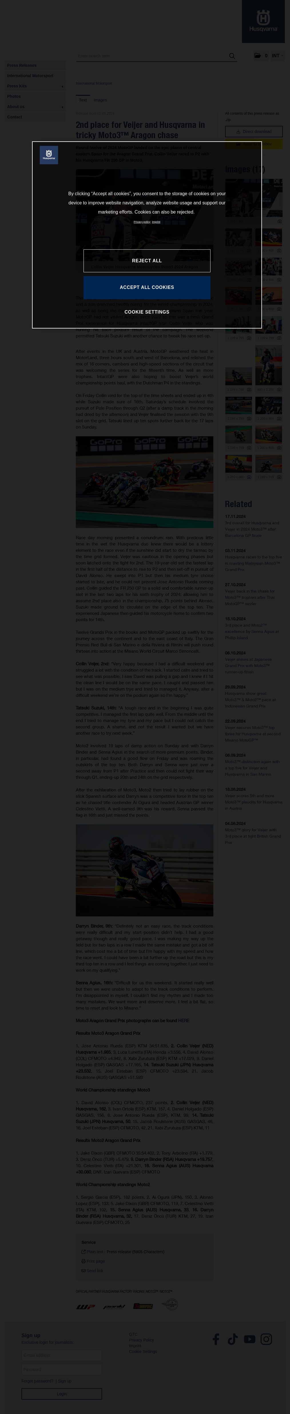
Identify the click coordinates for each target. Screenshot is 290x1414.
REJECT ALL (147, 260)
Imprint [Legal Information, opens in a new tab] (156, 221)
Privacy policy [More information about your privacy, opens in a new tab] (142, 221)
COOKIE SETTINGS (146, 312)
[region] (147, 234)
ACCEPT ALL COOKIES (147, 287)
